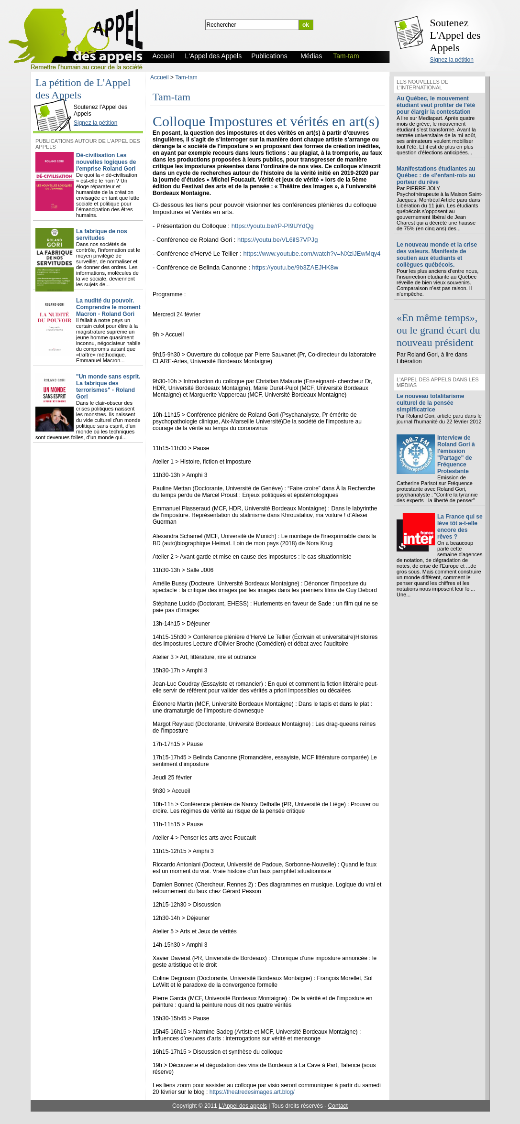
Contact (338, 1105)
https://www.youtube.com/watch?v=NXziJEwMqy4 (311, 253)
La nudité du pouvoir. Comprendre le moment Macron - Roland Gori (108, 307)
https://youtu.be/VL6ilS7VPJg (277, 239)
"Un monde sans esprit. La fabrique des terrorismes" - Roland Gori (108, 386)
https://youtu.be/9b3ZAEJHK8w (295, 267)
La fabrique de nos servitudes (101, 234)
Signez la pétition (452, 59)
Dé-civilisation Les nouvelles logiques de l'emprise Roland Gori (106, 162)
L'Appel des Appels (55, 99)
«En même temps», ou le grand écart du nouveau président (438, 330)
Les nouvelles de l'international (422, 84)
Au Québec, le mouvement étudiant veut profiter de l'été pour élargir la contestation (436, 105)
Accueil (159, 77)
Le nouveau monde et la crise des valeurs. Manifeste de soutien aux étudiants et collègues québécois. (437, 254)
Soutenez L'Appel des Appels (455, 35)
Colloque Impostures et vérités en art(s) (266, 121)
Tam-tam (186, 77)
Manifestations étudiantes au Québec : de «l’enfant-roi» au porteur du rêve (436, 175)
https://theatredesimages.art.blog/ (252, 1092)
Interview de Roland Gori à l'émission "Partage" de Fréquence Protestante (456, 454)
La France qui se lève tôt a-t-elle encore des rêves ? (460, 526)
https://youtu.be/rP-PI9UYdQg (273, 225)
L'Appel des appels (243, 1105)
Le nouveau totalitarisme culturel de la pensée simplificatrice (430, 403)
